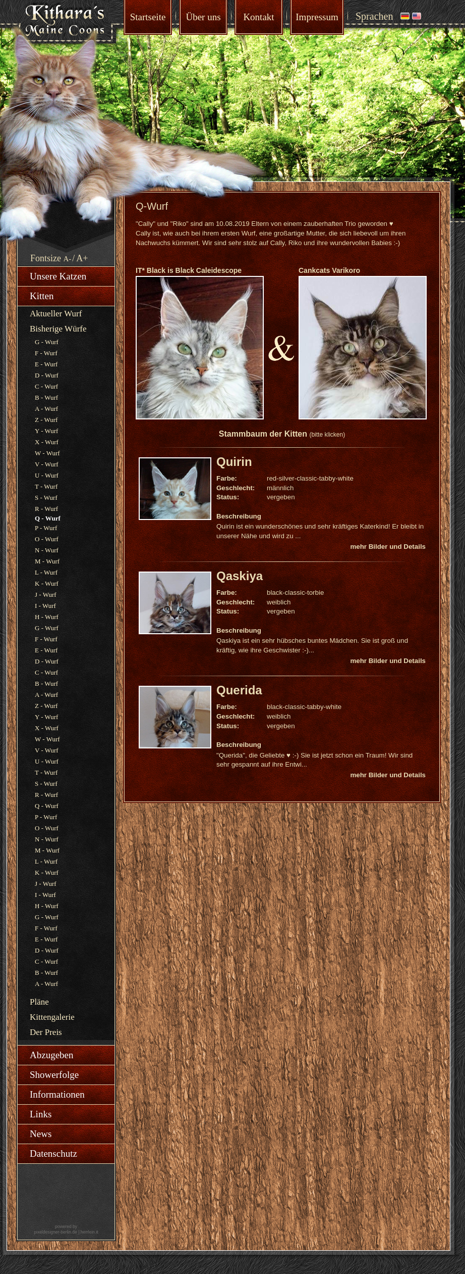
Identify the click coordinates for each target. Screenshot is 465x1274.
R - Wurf (46, 508)
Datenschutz (53, 1153)
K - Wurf (47, 583)
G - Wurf (47, 342)
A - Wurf (46, 408)
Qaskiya (239, 576)
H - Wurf (47, 617)
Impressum (317, 17)
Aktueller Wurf (56, 313)
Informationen (57, 1094)
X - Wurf (47, 442)
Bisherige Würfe (58, 329)
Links (40, 1114)
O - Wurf (47, 539)
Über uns (203, 17)
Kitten (42, 296)
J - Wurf (45, 594)
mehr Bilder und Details (388, 546)
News (40, 1133)
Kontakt (258, 17)
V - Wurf (47, 464)
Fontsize (45, 258)
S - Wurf (46, 497)
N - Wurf (47, 550)
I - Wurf (45, 605)
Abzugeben (52, 1055)
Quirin (234, 461)
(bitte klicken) (327, 434)
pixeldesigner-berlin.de (55, 1232)
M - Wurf (47, 561)
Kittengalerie (52, 1017)
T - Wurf (46, 486)
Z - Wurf (46, 419)
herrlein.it (89, 1232)
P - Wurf (46, 528)
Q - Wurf (47, 806)
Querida (239, 690)
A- (68, 259)
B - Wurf (46, 397)
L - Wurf (46, 572)
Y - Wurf (46, 431)
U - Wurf (47, 475)
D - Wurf (47, 375)
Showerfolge (54, 1074)
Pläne (39, 1002)
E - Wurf (46, 364)
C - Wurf (46, 386)
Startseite (148, 17)
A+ (82, 258)
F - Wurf (46, 353)
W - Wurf (47, 453)
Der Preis (46, 1032)
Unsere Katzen (58, 276)
